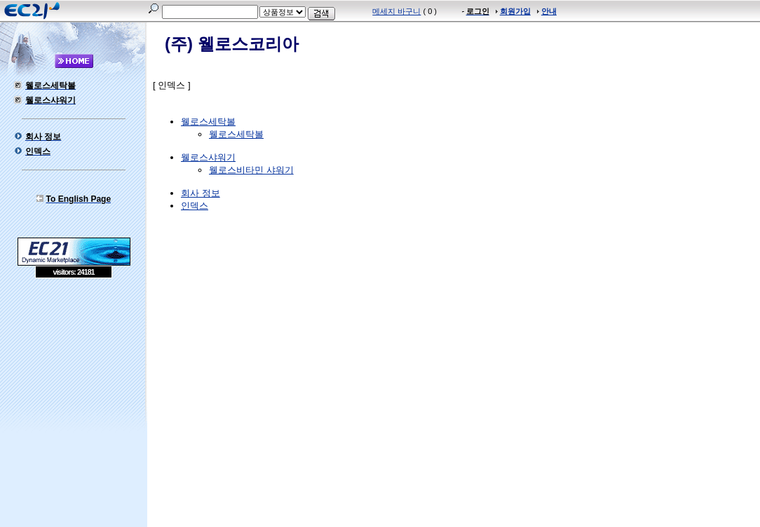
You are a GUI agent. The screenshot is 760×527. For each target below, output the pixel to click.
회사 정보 (200, 193)
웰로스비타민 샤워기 (251, 170)
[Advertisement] (74, 380)
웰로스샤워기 (208, 157)
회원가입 (515, 11)
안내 (549, 11)
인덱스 (194, 205)
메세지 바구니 (396, 11)
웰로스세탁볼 (208, 121)
